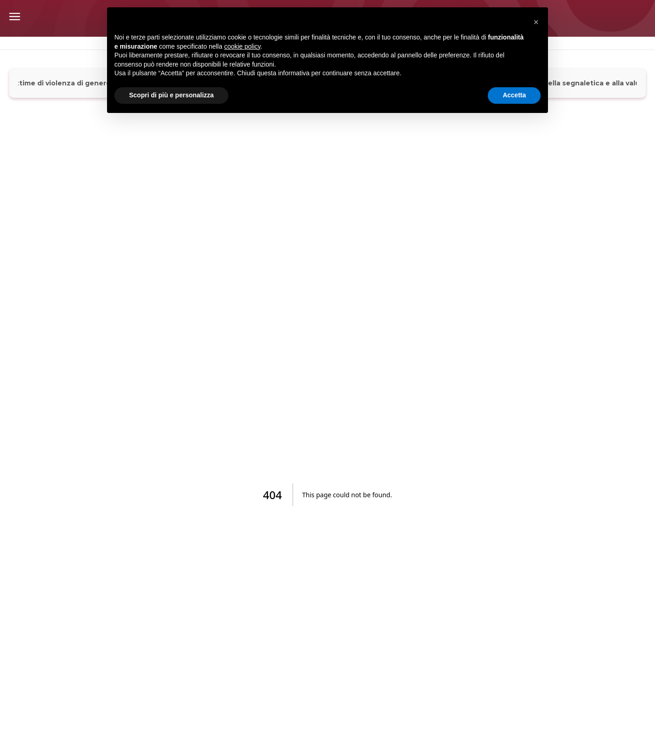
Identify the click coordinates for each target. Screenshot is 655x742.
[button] (536, 22)
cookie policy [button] (242, 46)
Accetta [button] (514, 95)
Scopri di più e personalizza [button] (171, 95)
